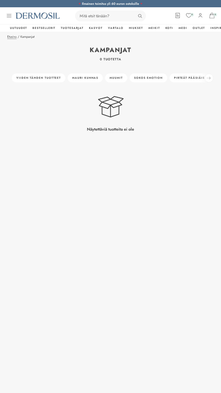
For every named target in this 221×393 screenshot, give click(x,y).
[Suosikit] (189, 15)
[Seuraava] (209, 78)
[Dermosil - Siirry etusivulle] (38, 16)
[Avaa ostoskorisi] (212, 15)
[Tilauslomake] (178, 15)
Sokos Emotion (148, 78)
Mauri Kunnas (85, 78)
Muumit (116, 78)
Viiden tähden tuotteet (38, 78)
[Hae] (140, 16)
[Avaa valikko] (9, 16)
